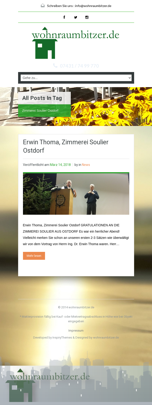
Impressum (76, 330)
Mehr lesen (34, 255)
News (86, 165)
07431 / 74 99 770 (79, 66)
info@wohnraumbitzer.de (93, 6)
